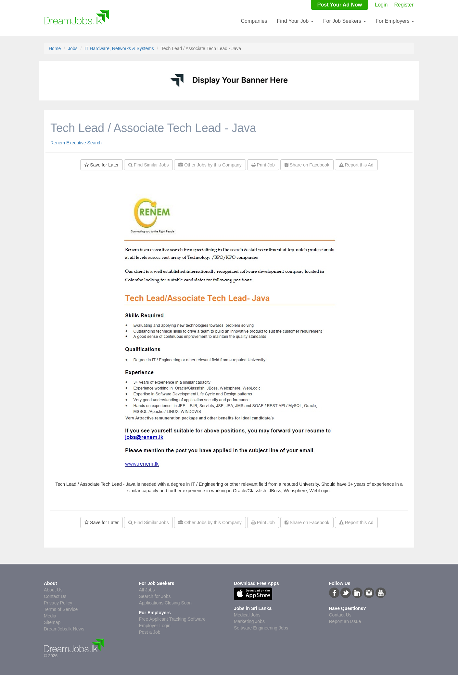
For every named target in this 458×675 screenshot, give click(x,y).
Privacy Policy (58, 602)
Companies (254, 21)
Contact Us (55, 596)
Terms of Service (61, 609)
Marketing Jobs (249, 621)
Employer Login (155, 625)
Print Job (263, 164)
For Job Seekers (344, 21)
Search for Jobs (155, 596)
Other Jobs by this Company (210, 164)
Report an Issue (345, 621)
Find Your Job (295, 21)
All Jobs (147, 589)
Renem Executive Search (76, 142)
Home (55, 48)
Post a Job (149, 632)
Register (403, 4)
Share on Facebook (307, 164)
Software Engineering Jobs (261, 627)
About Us (53, 589)
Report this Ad (356, 164)
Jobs (73, 48)
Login (381, 4)
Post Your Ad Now (339, 4)
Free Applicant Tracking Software (172, 619)
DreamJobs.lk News (64, 628)
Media (50, 615)
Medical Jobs (247, 614)
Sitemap (52, 622)
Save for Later (101, 164)
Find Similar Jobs (148, 164)
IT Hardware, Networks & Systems (119, 48)
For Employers (395, 21)
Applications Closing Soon (165, 602)
